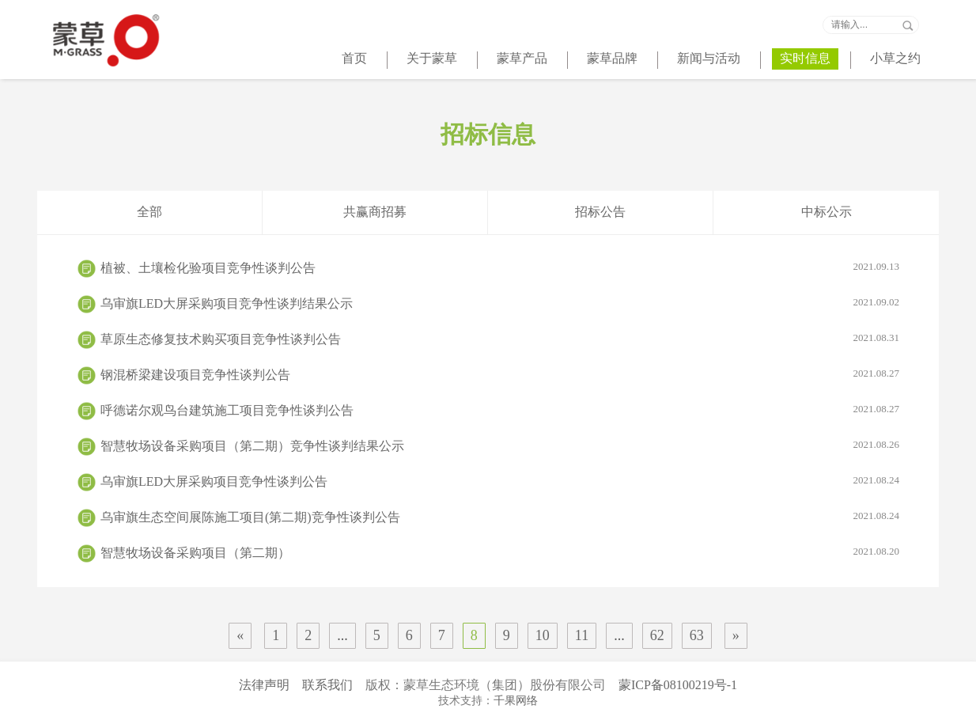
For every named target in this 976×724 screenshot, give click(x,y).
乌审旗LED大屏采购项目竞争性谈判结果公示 (499, 303)
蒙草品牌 (612, 58)
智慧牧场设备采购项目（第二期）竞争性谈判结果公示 (499, 445)
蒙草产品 (522, 58)
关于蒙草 (432, 58)
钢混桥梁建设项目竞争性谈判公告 (499, 374)
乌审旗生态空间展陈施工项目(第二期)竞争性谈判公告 (499, 517)
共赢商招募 (375, 211)
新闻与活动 (708, 58)
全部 (149, 211)
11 (581, 635)
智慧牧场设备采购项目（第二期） (499, 552)
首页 (354, 58)
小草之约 (895, 58)
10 (542, 635)
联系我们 (327, 685)
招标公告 (600, 211)
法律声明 (264, 685)
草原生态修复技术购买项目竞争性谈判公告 (499, 339)
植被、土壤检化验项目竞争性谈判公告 (499, 267)
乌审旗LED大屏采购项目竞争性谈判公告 (499, 481)
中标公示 (826, 211)
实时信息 (805, 58)
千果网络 (516, 701)
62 (657, 635)
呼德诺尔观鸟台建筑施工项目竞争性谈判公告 (499, 410)
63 (697, 635)
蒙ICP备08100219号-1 (678, 685)
